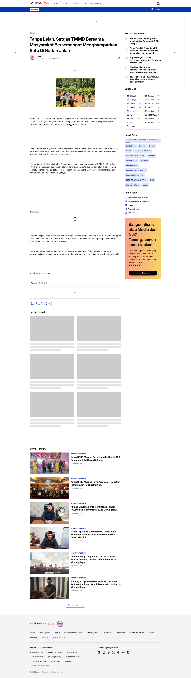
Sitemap (44, 637)
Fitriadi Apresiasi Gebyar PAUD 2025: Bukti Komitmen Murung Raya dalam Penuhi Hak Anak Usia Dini (93, 534)
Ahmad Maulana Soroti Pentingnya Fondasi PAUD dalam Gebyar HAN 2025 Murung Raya (94, 508)
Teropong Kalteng (54, 657)
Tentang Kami (44, 633)
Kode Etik (33, 637)
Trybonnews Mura (72, 657)
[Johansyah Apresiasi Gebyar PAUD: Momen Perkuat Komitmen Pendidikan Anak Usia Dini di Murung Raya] (49, 588)
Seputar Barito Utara (55, 652)
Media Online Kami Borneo (40, 666)
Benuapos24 (55, 661)
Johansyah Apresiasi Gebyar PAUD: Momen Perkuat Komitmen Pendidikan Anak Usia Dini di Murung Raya (96, 584)
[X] (41, 304)
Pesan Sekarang (143, 273)
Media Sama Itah (36, 657)
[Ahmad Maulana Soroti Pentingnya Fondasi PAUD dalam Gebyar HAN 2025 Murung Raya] (49, 513)
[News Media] (60, 624)
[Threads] (108, 652)
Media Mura (72, 652)
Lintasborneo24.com (38, 661)
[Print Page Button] (118, 57)
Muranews (68, 661)
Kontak (32, 633)
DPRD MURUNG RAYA (78, 453)
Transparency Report (60, 637)
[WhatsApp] (32, 304)
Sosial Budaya (95, 3)
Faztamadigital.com (42, 672)
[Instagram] (103, 652)
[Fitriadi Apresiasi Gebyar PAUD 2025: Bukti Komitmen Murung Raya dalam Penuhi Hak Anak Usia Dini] (49, 538)
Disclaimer (120, 633)
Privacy (151, 633)
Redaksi (57, 633)
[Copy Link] (51, 304)
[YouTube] (123, 652)
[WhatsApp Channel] (128, 652)
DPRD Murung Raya (78, 478)
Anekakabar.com (36, 652)
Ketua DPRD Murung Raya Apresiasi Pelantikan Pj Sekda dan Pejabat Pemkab (95, 483)
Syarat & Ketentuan (136, 633)
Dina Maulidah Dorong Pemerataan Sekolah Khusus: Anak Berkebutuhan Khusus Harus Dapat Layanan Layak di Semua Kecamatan (144, 70)
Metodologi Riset (92, 633)
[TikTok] (118, 652)
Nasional (65, 3)
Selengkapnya (75, 605)
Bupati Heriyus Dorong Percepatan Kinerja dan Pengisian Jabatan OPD (145, 60)
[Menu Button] (158, 3)
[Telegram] (46, 304)
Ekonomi (83, 3)
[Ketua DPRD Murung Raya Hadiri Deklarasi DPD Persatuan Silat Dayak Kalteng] (49, 463)
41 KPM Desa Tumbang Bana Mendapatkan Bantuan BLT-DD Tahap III (144, 41)
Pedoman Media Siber (73, 633)
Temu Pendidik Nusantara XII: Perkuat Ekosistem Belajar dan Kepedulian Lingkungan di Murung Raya (144, 50)
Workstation (108, 633)
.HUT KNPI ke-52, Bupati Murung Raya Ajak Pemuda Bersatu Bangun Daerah (145, 79)
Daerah (74, 3)
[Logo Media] (38, 623)
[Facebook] (36, 304)
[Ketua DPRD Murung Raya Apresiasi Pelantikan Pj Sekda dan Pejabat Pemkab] (49, 488)
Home (56, 3)
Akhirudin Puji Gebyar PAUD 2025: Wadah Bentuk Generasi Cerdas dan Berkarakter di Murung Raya (93, 559)
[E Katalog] (51, 624)
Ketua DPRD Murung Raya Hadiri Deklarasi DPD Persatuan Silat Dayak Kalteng (95, 458)
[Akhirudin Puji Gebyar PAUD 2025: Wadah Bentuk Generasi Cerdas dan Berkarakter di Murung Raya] (49, 563)
